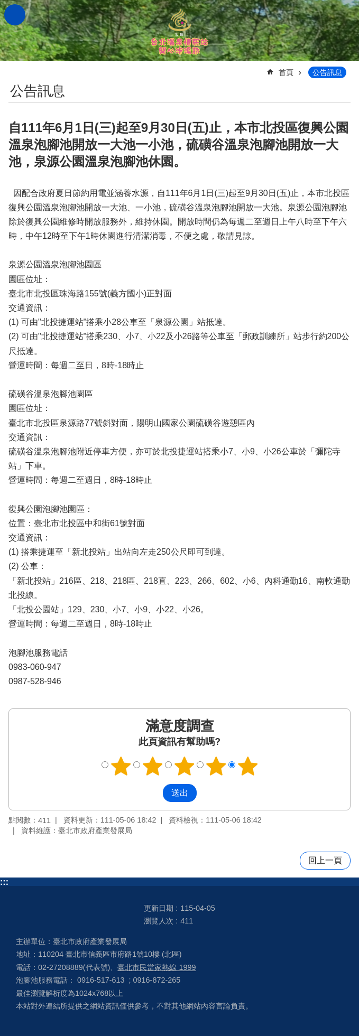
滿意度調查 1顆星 (121, 766)
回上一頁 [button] (325, 860)
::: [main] (15, 67)
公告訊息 (327, 72)
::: (4, 882)
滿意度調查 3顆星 (184, 766)
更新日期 (158, 908)
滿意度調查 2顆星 (152, 766)
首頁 (286, 72)
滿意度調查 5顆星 (247, 766)
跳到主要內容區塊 (5, 5)
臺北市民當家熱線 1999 (156, 967)
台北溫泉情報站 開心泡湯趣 (179, 30)
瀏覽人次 (158, 921)
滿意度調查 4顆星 (216, 766)
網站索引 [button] (14, 14)
